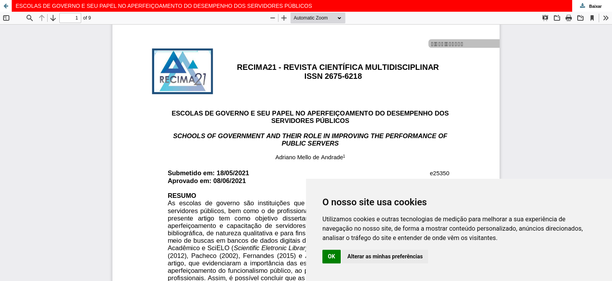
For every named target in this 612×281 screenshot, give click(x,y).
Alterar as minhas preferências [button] (385, 256)
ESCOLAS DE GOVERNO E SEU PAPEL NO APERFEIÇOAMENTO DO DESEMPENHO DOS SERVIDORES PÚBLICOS (164, 6)
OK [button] (331, 256)
